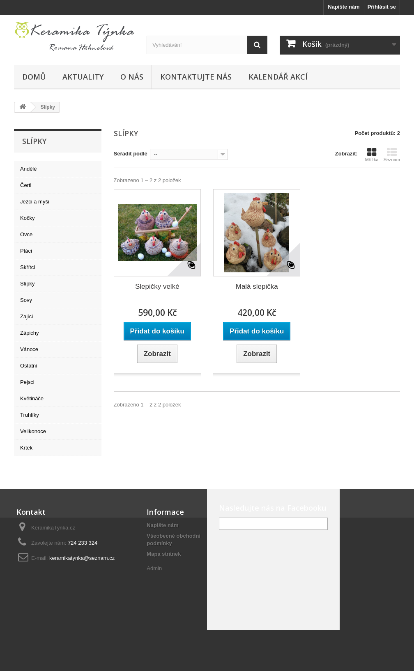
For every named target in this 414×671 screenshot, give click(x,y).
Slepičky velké (157, 286)
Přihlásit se (382, 7)
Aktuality (83, 77)
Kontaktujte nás (196, 77)
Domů (34, 77)
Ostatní (28, 366)
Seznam (392, 154)
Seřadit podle (130, 154)
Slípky (27, 284)
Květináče (32, 398)
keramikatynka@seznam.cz (82, 558)
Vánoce (29, 349)
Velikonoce (33, 431)
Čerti (25, 185)
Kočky (27, 218)
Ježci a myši (34, 202)
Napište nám (343, 7)
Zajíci (26, 316)
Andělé (28, 169)
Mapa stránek (164, 554)
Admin (154, 568)
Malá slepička (257, 286)
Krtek (26, 448)
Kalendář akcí (278, 77)
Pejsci (27, 382)
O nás (131, 77)
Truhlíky (29, 415)
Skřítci (27, 267)
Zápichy (29, 333)
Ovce (26, 234)
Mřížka (372, 154)
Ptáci (26, 251)
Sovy (26, 300)
